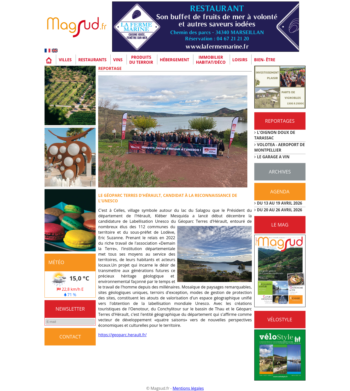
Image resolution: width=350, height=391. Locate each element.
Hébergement (174, 59)
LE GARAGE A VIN (273, 157)
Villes (65, 59)
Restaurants (92, 59)
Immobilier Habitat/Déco (210, 60)
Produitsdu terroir (141, 60)
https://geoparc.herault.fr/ (122, 334)
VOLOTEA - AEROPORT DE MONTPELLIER (279, 147)
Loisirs (240, 59)
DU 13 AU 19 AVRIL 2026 (279, 203)
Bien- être (264, 59)
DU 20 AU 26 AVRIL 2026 (279, 210)
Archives (280, 171)
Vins (118, 59)
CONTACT (70, 336)
